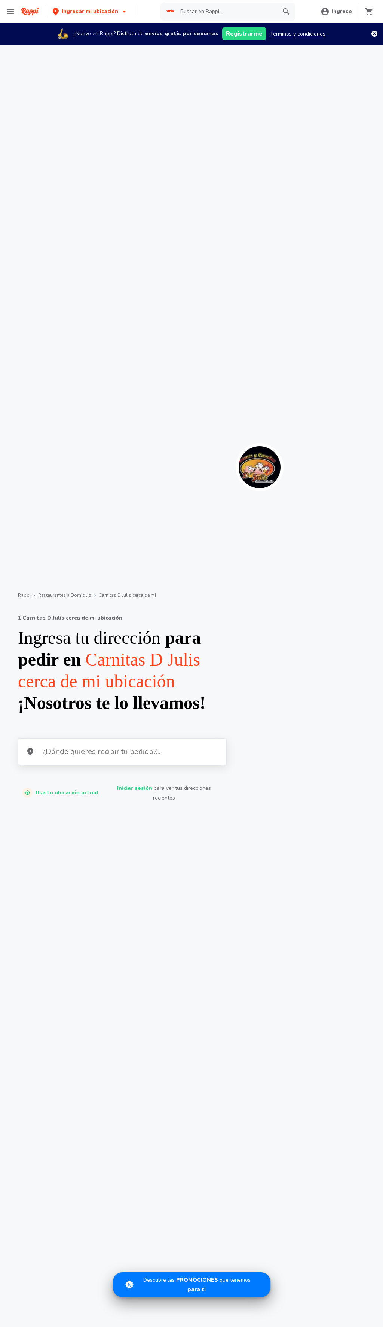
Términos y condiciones (297, 33)
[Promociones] (191, 1284)
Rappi (24, 595)
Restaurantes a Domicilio (64, 595)
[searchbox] (226, 12)
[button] (90, 11)
